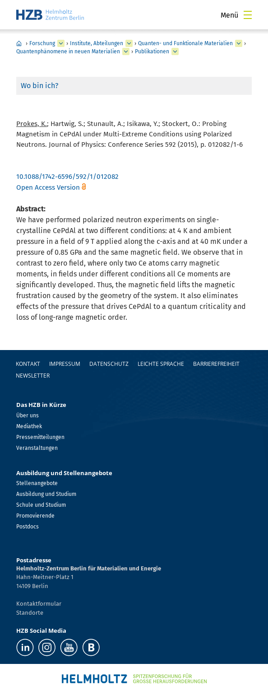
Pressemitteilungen (40, 437)
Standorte (29, 612)
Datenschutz (109, 364)
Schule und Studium (41, 505)
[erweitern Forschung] (61, 43)
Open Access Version (48, 187)
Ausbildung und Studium (46, 494)
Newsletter (33, 375)
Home (19, 43)
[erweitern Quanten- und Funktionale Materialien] (238, 43)
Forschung (42, 43)
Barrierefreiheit (216, 364)
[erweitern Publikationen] (175, 51)
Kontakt (28, 364)
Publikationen (152, 51)
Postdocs (27, 526)
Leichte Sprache (161, 364)
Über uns (27, 415)
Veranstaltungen (37, 448)
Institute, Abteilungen (96, 43)
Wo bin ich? (39, 85)
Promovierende (35, 516)
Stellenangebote (37, 483)
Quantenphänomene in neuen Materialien (68, 51)
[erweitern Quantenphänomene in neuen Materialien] (125, 51)
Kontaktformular (38, 603)
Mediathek (29, 426)
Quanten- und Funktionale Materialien (185, 43)
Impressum (64, 364)
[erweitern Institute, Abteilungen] (129, 43)
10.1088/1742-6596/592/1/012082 (67, 177)
